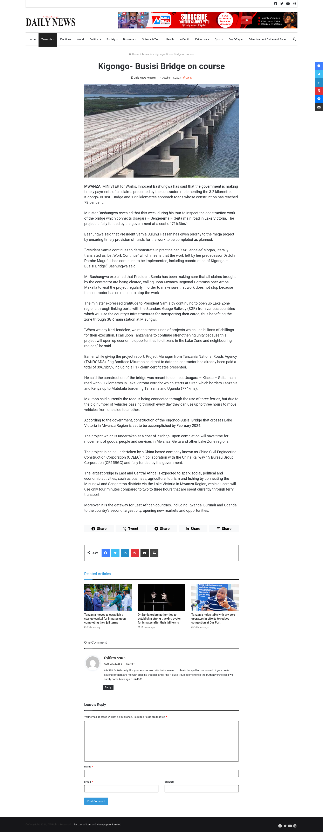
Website (169, 782)
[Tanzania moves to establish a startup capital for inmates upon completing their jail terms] (108, 597)
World (80, 39)
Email (88, 782)
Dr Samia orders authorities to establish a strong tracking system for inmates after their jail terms (160, 618)
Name (88, 766)
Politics (94, 39)
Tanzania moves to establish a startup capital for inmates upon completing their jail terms (105, 618)
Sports (219, 39)
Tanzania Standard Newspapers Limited (97, 824)
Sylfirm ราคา (114, 658)
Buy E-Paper (235, 39)
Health (170, 39)
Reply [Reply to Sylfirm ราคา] (108, 687)
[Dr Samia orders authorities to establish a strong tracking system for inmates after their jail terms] (161, 597)
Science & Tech (151, 39)
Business (128, 39)
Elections (65, 39)
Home (32, 39)
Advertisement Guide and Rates (267, 39)
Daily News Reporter (145, 77)
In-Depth (184, 39)
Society (110, 39)
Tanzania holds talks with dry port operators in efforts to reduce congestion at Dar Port (213, 618)
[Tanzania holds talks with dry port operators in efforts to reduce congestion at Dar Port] (215, 597)
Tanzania (46, 39)
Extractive (201, 39)
